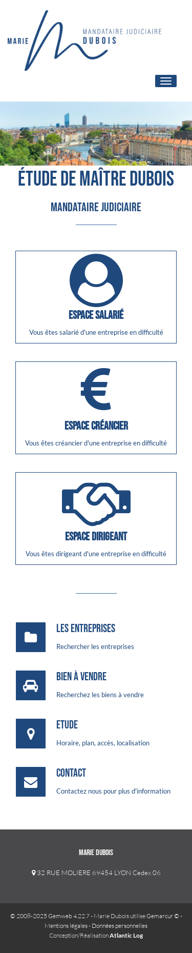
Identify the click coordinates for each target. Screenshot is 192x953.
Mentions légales (66, 925)
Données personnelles (119, 925)
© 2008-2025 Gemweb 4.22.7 (50, 916)
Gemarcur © (162, 916)
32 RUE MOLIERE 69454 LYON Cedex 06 (96, 872)
